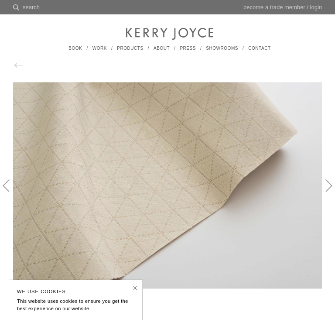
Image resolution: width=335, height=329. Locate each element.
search (31, 7)
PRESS (188, 48)
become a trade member (274, 7)
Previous (11, 193)
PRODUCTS (130, 48)
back (28, 65)
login (316, 7)
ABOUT (162, 48)
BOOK (75, 48)
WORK (99, 48)
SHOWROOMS (222, 48)
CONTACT (259, 48)
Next (324, 193)
